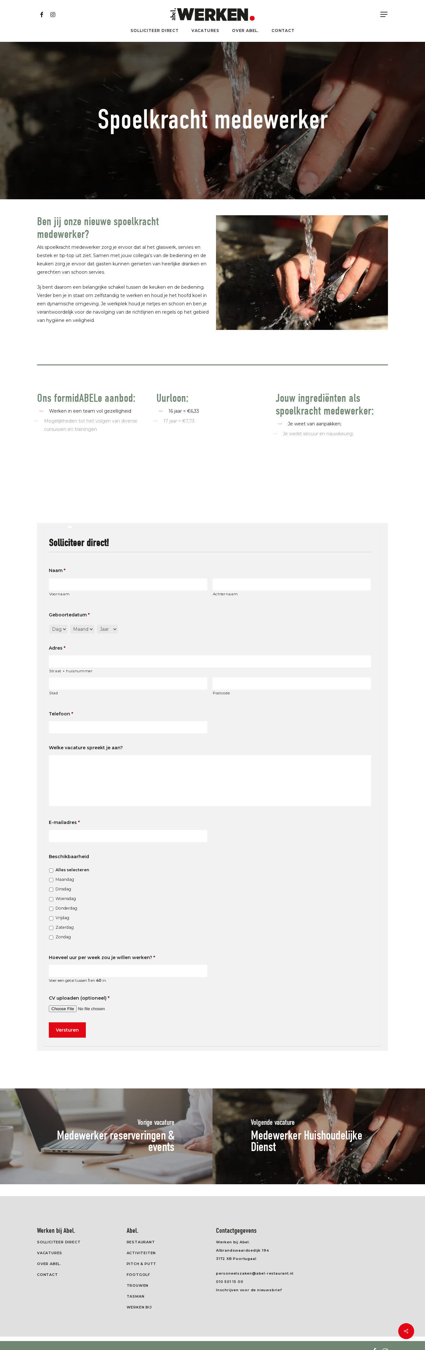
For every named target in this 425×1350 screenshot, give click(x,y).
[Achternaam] (291, 584)
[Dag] (58, 629)
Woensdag (66, 898)
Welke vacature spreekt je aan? (86, 748)
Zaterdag (65, 927)
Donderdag (66, 908)
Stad (53, 693)
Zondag (63, 936)
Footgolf (138, 1274)
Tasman (136, 1296)
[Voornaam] (128, 584)
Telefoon (61, 714)
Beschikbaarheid (69, 856)
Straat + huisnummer (71, 671)
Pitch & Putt (142, 1264)
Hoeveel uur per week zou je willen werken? (102, 957)
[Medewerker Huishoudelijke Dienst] (318, 1136)
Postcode (221, 693)
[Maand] (82, 629)
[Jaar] (107, 629)
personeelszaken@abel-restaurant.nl (255, 1273)
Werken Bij (139, 1307)
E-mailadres (64, 822)
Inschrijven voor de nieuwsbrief (249, 1290)
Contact (47, 1274)
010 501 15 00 (229, 1281)
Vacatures (49, 1253)
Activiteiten (141, 1253)
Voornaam (59, 594)
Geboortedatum (69, 615)
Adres (57, 648)
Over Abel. (49, 1264)
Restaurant (141, 1242)
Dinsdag (63, 889)
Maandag (65, 879)
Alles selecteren (72, 869)
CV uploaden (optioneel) (79, 998)
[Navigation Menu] (384, 14)
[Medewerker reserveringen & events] (106, 1136)
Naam (57, 570)
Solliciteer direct (58, 1242)
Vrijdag (62, 917)
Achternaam (225, 594)
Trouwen (138, 1285)
